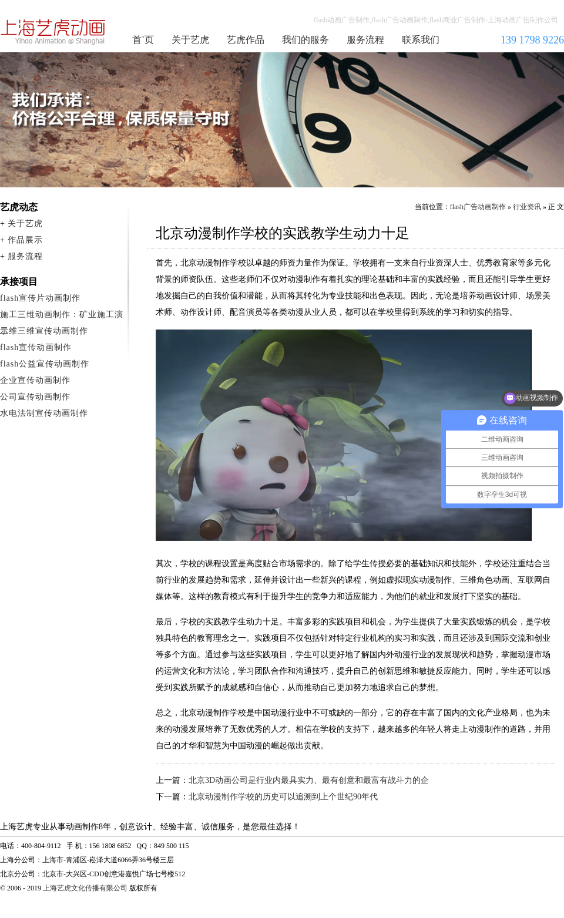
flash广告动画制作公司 (53, 32)
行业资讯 (527, 207)
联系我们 (420, 40)
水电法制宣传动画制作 (44, 413)
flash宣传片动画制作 (40, 298)
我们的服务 (305, 40)
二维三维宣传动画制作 (44, 331)
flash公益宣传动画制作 (44, 363)
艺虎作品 (245, 40)
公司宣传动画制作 (35, 396)
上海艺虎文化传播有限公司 (85, 888)
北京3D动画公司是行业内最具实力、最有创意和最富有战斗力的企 (309, 780)
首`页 (143, 40)
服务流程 (365, 40)
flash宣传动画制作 (36, 347)
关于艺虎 (190, 40)
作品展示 (25, 240)
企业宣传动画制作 (35, 380)
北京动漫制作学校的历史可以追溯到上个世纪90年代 (283, 796)
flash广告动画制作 (478, 207)
